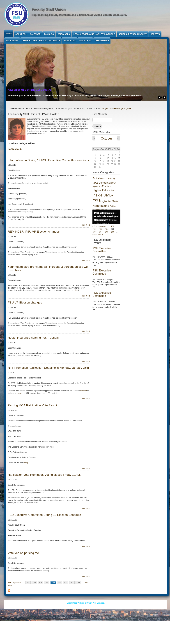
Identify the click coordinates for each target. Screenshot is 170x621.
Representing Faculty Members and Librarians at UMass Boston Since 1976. (79, 14)
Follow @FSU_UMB (122, 108)
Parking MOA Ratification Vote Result (32, 405)
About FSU (20, 34)
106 (59, 582)
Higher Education (103, 190)
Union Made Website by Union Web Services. (86, 603)
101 (28, 582)
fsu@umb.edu (108, 108)
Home (9, 33)
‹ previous (17, 582)
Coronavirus (102, 40)
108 (72, 582)
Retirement (12, 40)
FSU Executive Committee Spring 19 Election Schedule (44, 514)
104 (46, 582)
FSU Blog (49, 34)
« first (10, 582)
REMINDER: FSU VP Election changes (34, 231)
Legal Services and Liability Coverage (94, 34)
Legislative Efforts (109, 201)
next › (87, 582)
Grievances (63, 34)
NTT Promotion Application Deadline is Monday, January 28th (48, 367)
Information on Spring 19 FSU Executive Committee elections (48, 160)
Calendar (35, 34)
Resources (69, 40)
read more (86, 225)
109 (78, 582)
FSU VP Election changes (25, 302)
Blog (26, 463)
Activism (97, 178)
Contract (103, 182)
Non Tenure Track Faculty (132, 34)
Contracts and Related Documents (41, 40)
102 (34, 582)
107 (65, 582)
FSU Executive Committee (101, 250)
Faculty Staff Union (49, 9)
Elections (106, 186)
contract (83, 391)
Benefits (155, 34)
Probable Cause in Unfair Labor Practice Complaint (106, 216)
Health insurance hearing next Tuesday (34, 337)
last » (10, 585)
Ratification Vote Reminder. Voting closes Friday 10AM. (44, 474)
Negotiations (100, 205)
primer (19, 393)
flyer (76, 290)
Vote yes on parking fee (23, 553)
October (106, 138)
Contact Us (85, 40)
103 (40, 582)
